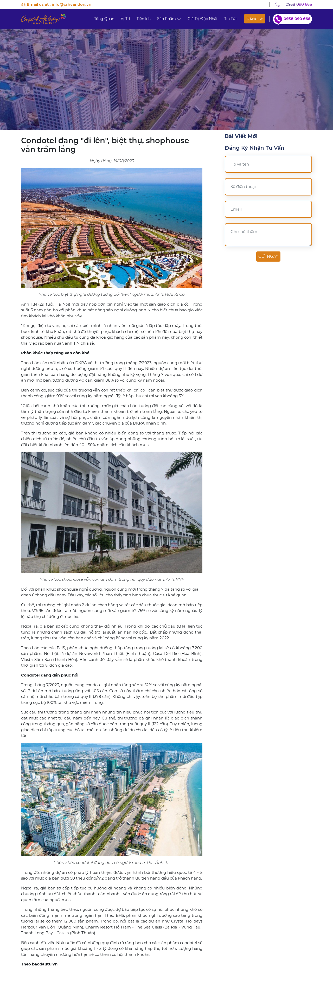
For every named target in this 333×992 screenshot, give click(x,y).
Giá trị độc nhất (203, 18)
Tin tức (231, 18)
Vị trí (125, 18)
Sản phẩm (169, 18)
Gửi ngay (268, 256)
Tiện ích (144, 18)
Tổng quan (104, 18)
